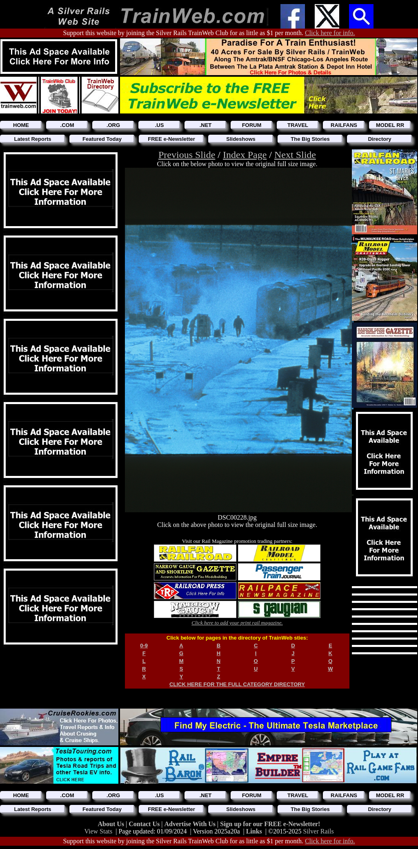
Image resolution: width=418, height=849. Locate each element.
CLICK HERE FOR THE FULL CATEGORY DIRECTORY (237, 684)
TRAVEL (297, 125)
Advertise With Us (190, 823)
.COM (67, 125)
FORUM (252, 125)
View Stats (98, 831)
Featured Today (102, 139)
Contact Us (145, 823)
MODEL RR (390, 125)
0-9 (144, 645)
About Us (112, 823)
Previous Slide (186, 154)
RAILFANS (344, 125)
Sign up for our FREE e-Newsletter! (270, 823)
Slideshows (241, 139)
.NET (206, 125)
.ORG (113, 125)
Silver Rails (318, 831)
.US (159, 125)
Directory (379, 139)
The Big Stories (310, 139)
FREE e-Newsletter (171, 139)
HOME (21, 125)
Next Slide (295, 154)
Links (254, 831)
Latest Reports (32, 139)
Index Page (245, 154)
